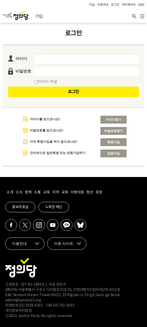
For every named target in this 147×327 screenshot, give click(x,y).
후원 (98, 192)
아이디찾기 (113, 119)
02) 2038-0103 (30, 305)
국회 (64, 192)
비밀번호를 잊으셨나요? (47, 130)
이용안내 (102, 5)
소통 (37, 192)
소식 (19, 192)
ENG (141, 5)
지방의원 (77, 192)
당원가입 (113, 153)
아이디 (21, 59)
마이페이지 (129, 5)
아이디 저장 (45, 82)
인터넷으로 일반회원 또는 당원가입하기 (58, 153)
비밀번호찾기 (113, 131)
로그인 (115, 5)
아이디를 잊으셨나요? (45, 119)
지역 (55, 192)
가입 (91, 5)
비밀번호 (23, 71)
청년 (89, 192)
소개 (10, 192)
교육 (46, 192)
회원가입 (113, 142)
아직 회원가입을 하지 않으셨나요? (54, 141)
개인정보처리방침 (18, 311)
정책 (28, 192)
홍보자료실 (20, 207)
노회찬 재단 (53, 207)
